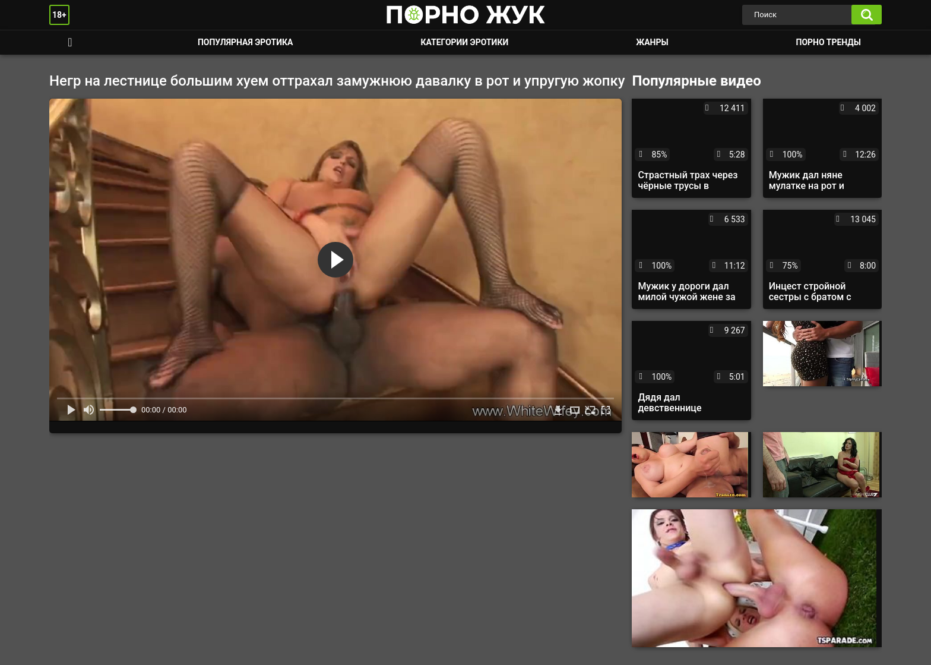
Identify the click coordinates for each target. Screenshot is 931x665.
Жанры (652, 42)
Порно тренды (828, 42)
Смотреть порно (70, 42)
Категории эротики (464, 42)
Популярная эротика (245, 42)
